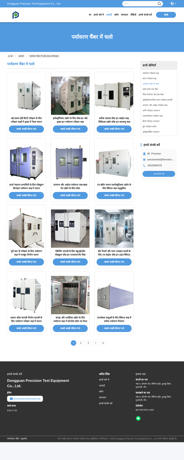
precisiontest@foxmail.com (161, 159)
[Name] (159, 4)
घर (90, 14)
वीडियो (133, 14)
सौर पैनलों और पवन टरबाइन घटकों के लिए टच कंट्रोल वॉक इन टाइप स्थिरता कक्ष (114, 268)
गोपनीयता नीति (13, 456)
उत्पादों (109, 14)
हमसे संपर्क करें (145, 14)
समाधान (124, 14)
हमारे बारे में (99, 14)
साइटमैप (24, 456)
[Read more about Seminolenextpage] (95, 360)
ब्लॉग (116, 14)
